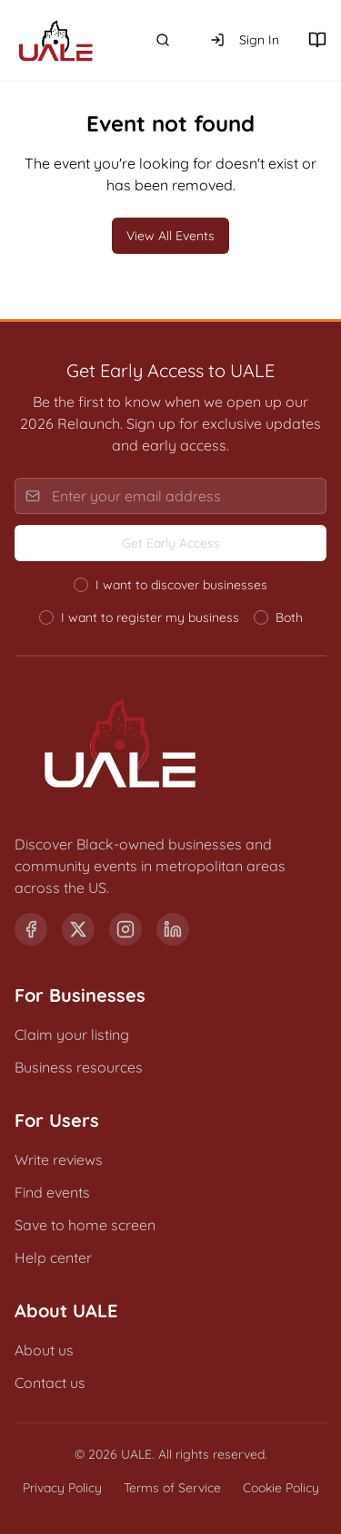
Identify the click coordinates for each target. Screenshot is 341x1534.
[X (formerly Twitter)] (78, 929)
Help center (53, 1257)
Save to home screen (85, 1225)
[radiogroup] (170, 601)
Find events (52, 1192)
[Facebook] (31, 929)
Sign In (244, 40)
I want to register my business (150, 617)
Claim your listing (72, 1034)
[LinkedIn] (172, 929)
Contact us (50, 1383)
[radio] (81, 585)
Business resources (79, 1067)
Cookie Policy (281, 1488)
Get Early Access (171, 543)
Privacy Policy (62, 1488)
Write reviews (59, 1159)
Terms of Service (172, 1488)
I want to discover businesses (181, 585)
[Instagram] (125, 929)
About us (44, 1350)
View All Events (170, 236)
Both (289, 617)
